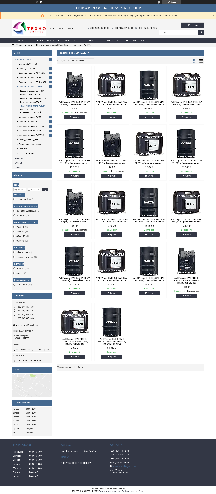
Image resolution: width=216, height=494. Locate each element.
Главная (22, 40)
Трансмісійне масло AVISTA (32, 106)
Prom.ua (122, 488)
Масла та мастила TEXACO (31, 126)
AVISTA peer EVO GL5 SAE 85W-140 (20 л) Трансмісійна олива (186, 220)
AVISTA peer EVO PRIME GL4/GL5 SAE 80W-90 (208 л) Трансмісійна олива (112, 341)
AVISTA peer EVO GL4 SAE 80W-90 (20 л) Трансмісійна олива (186, 103)
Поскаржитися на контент (109, 491)
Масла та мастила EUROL (31, 117)
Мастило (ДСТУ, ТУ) (28, 64)
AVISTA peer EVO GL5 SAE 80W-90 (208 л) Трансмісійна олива (149, 220)
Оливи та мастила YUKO (30, 121)
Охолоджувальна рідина (30, 144)
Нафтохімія (24, 149)
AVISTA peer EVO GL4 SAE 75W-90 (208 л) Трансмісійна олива (149, 103)
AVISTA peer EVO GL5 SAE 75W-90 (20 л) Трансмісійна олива (149, 161)
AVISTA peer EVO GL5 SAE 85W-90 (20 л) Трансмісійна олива (112, 279)
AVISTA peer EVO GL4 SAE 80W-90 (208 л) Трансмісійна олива (74, 161)
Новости (70, 40)
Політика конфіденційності (133, 491)
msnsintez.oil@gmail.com (27, 325)
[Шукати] (201, 32)
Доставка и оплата (136, 40)
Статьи (18, 163)
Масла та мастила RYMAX (31, 131)
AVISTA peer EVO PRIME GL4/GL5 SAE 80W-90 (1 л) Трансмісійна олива (186, 280)
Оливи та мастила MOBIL (30, 77)
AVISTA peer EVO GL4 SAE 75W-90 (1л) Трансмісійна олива (74, 103)
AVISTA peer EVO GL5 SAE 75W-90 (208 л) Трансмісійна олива (186, 161)
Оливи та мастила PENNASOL (32, 82)
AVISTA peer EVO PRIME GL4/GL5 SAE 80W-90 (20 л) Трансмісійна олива (74, 341)
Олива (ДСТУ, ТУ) (27, 68)
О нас (91, 40)
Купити (76, 117)
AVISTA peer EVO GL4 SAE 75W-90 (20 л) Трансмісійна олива (112, 103)
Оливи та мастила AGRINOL (32, 73)
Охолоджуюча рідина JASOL (32, 140)
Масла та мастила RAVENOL (32, 135)
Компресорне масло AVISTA (33, 98)
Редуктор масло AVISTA (31, 102)
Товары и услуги (45, 40)
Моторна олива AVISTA (30, 95)
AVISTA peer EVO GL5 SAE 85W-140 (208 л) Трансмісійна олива (74, 279)
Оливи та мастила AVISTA (49, 45)
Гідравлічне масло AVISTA (32, 91)
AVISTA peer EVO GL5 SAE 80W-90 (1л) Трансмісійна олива (74, 220)
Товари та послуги (25, 45)
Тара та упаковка (26, 153)
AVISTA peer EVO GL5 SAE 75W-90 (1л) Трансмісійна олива (112, 161)
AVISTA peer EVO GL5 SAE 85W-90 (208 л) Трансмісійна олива (149, 279)
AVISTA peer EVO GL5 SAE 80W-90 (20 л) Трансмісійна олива (112, 220)
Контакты (112, 40)
